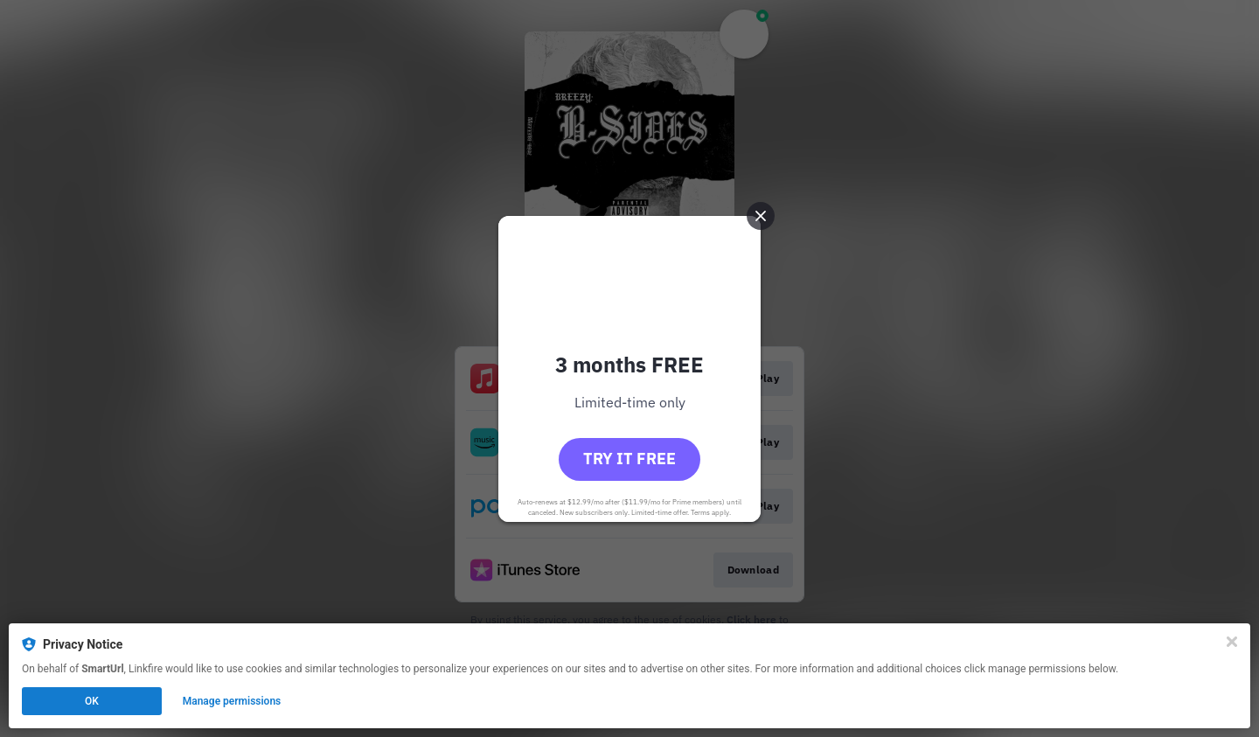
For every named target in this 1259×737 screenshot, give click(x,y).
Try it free (629, 458)
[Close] (1232, 642)
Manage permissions (232, 701)
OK (92, 701)
